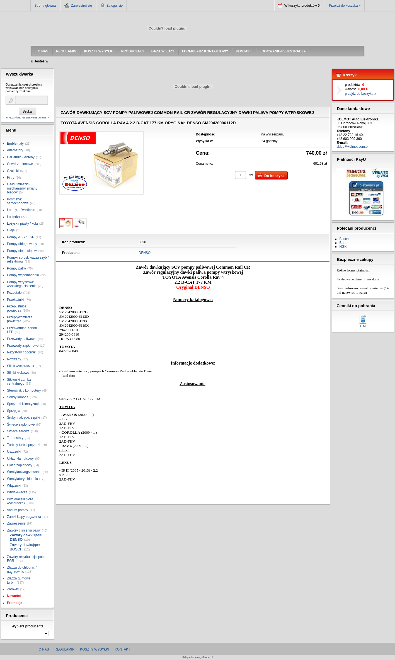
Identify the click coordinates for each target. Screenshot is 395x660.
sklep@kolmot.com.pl (352, 147)
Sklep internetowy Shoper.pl (197, 657)
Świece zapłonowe (21, 424)
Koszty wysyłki (94, 649)
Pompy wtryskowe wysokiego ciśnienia (22, 284)
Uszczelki (14, 451)
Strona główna (45, 6)
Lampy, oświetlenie (21, 210)
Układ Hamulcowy (20, 458)
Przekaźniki (15, 300)
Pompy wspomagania (23, 275)
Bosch (343, 239)
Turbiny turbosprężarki (23, 445)
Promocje (14, 603)
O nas (44, 649)
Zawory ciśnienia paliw (23, 530)
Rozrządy (14, 359)
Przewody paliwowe (21, 339)
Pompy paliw (16, 268)
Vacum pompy (17, 510)
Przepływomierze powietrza (19, 319)
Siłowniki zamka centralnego (19, 381)
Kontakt (122, 649)
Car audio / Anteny (21, 157)
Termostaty (15, 438)
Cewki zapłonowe (20, 164)
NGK (342, 247)
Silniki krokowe (18, 373)
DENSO (145, 253)
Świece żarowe (18, 431)
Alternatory (15, 150)
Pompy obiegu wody (22, 244)
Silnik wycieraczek (20, 366)
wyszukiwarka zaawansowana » (27, 117)
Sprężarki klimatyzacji (23, 404)
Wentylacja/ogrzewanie (24, 472)
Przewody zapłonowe (22, 346)
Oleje (11, 230)
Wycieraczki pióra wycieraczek (20, 501)
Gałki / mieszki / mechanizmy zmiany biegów (22, 188)
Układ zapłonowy (19, 465)
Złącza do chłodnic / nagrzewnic (22, 569)
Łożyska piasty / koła (22, 223)
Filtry (10, 177)
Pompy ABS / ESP (20, 237)
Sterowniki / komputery (24, 390)
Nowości (14, 596)
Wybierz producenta (27, 626)
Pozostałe (14, 293)
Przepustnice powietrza (16, 308)
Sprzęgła (13, 411)
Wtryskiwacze (17, 492)
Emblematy (15, 143)
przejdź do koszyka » (360, 94)
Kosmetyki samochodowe (17, 201)
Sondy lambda (17, 397)
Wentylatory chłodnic (22, 479)
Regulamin (64, 649)
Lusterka (13, 217)
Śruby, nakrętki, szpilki (23, 417)
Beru (342, 243)
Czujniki (13, 171)
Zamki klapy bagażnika (24, 517)
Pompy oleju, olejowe (22, 251)
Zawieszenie (16, 523)
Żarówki (13, 589)
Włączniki (14, 485)
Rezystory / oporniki (21, 352)
